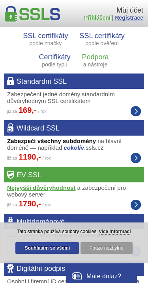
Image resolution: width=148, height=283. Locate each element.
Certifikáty (55, 60)
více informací (115, 231)
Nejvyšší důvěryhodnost (41, 187)
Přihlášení (97, 18)
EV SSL (29, 175)
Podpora (95, 60)
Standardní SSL (42, 81)
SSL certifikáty (45, 39)
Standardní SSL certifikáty (136, 111)
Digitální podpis (41, 268)
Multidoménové (41, 222)
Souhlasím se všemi (47, 248)
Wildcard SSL (38, 128)
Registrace (129, 18)
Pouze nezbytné (107, 248)
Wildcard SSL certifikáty (136, 158)
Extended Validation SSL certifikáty (136, 205)
